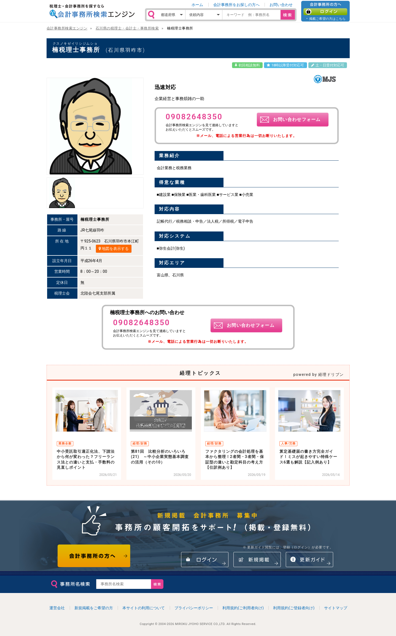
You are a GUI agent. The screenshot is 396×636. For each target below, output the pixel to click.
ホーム (197, 5)
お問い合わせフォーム (297, 119)
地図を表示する (114, 248)
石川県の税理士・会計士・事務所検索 (127, 28)
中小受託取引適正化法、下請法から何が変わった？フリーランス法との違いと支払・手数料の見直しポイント (86, 459)
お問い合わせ (281, 5)
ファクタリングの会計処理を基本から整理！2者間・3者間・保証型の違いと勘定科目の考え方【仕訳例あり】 (234, 459)
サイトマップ (335, 608)
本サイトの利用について (143, 608)
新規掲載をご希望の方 (93, 608)
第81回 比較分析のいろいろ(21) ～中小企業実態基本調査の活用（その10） (160, 456)
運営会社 (57, 608)
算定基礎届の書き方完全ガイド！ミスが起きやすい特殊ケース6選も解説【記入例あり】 (308, 456)
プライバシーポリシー (193, 608)
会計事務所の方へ (94, 556)
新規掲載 (257, 559)
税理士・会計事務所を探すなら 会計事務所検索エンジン (92, 11)
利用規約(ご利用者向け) (243, 608)
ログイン (325, 11)
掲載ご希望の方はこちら (327, 18)
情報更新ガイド (309, 559)
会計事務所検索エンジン (67, 28)
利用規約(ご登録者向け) (293, 608)
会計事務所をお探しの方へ (236, 5)
